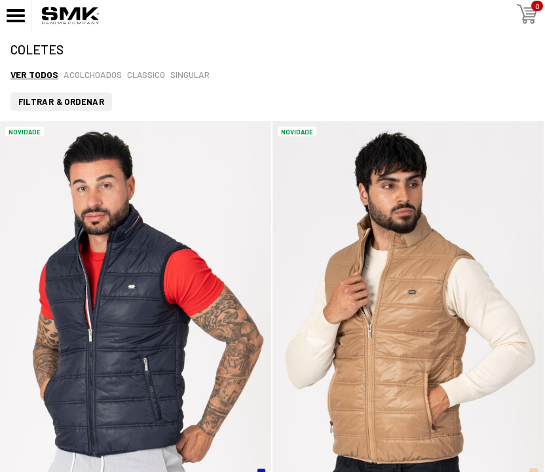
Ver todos (34, 74)
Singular (190, 74)
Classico (146, 74)
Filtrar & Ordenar (61, 101)
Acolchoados (93, 74)
